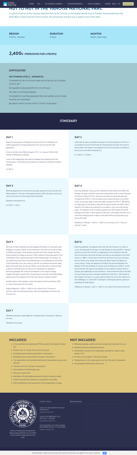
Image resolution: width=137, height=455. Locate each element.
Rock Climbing (94, 4)
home (31, 4)
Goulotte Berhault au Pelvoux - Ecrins (50, 417)
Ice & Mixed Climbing (53, 4)
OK (104, 453)
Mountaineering (75, 4)
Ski (38, 4)
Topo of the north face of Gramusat (52, 409)
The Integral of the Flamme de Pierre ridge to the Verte (53, 426)
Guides (108, 4)
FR (119, 4)
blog (114, 4)
